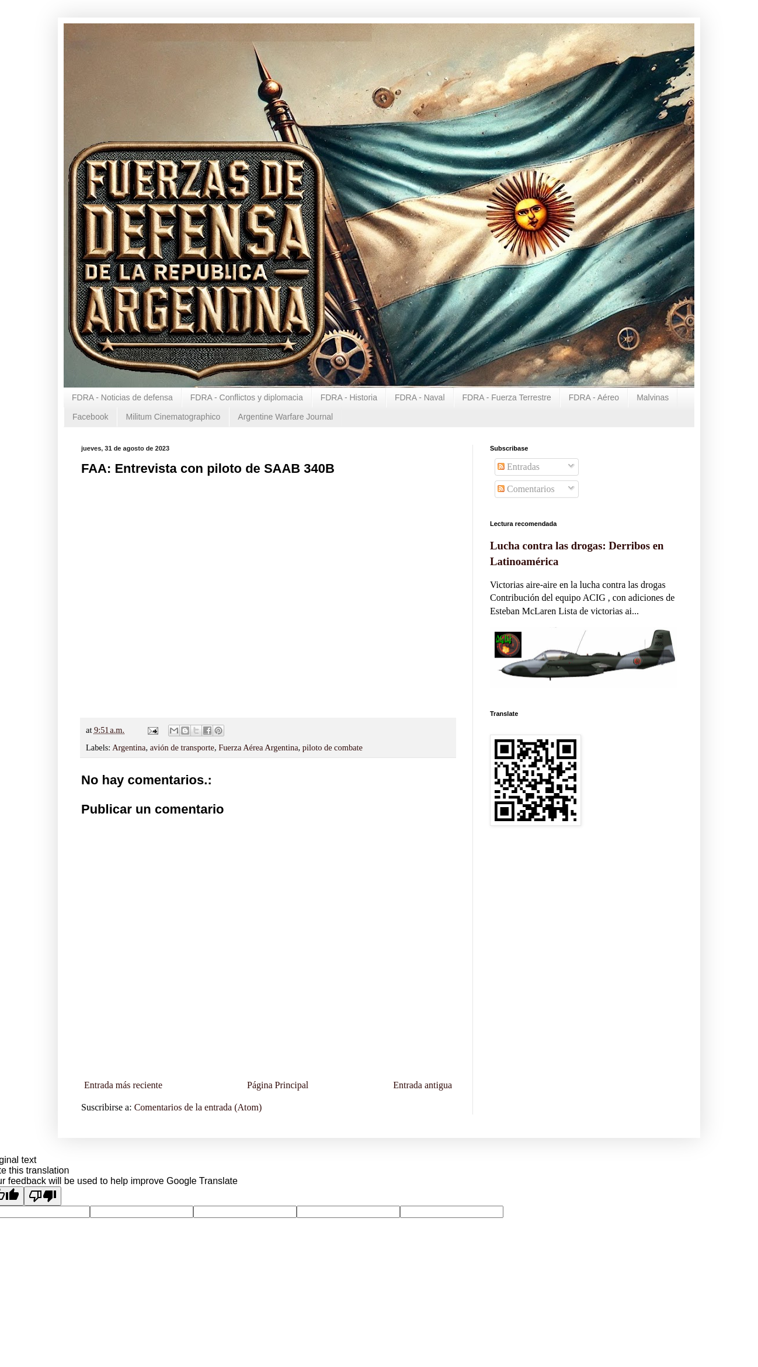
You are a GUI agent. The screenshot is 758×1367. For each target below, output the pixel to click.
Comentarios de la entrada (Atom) (198, 1107)
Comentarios (526, 489)
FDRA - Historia (349, 397)
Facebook (90, 416)
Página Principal (277, 1085)
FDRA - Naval (420, 397)
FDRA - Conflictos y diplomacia (246, 397)
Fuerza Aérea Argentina (258, 747)
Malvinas (653, 397)
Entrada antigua (422, 1085)
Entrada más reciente (123, 1085)
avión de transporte (182, 747)
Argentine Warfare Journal (285, 416)
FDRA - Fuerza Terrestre (507, 397)
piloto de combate (332, 747)
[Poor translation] (42, 1196)
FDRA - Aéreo (594, 397)
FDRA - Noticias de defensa (122, 397)
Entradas (519, 467)
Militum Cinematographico (173, 416)
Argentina (128, 747)
